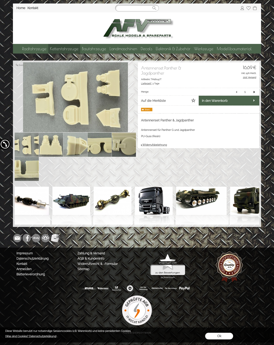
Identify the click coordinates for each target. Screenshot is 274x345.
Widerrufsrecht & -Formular (97, 264)
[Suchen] (137, 8)
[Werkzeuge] (203, 49)
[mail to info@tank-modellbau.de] (17, 238)
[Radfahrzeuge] (34, 49)
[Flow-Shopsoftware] (45, 238)
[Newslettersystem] (55, 238)
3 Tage (150, 83)
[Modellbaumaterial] (234, 49)
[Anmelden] (242, 8)
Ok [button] (219, 336)
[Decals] (146, 49)
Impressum (24, 253)
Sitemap (83, 269)
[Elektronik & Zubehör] (173, 49)
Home (20, 8)
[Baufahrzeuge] (94, 49)
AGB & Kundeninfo (90, 258)
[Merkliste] (248, 8)
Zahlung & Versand (91, 253)
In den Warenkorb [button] (215, 101)
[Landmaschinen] (123, 49)
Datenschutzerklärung (32, 258)
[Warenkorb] (255, 8)
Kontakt (32, 8)
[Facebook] (26, 238)
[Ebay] (36, 238)
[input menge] (245, 92)
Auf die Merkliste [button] (153, 101)
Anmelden (23, 269)
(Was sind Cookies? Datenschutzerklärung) (30, 336)
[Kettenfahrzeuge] (64, 49)
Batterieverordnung (30, 274)
